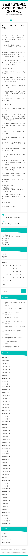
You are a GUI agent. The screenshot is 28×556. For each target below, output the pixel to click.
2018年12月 (5, 494)
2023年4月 (5, 360)
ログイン (4, 533)
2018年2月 (5, 518)
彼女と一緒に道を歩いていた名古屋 (13, 308)
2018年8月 (5, 506)
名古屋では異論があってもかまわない (14, 337)
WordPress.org (6, 542)
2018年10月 (5, 500)
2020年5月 (5, 448)
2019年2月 (5, 489)
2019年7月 (5, 474)
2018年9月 (5, 503)
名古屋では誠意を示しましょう (12, 346)
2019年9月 (5, 468)
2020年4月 (5, 451)
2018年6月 (5, 512)
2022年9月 (5, 375)
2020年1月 (5, 459)
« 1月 (3, 284)
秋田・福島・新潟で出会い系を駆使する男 (13, 236)
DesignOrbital (13, 552)
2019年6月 (5, 477)
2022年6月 (5, 384)
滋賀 (9, 209)
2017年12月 (5, 523)
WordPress (23, 552)
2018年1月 (5, 521)
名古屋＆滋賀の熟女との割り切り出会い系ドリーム (14, 8)
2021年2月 (5, 421)
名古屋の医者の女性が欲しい (12, 341)
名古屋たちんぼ (6, 235)
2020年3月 (5, 454)
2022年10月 (5, 372)
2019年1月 (5, 491)
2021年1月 (5, 424)
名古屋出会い (5, 242)
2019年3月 (5, 486)
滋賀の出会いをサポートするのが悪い (14, 322)
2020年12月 (5, 427)
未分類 (4, 254)
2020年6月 (5, 445)
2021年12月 (5, 401)
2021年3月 (5, 419)
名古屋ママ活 (5, 238)
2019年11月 (5, 465)
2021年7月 (5, 407)
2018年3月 (5, 515)
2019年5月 (5, 480)
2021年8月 (5, 404)
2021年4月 (5, 416)
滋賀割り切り (5, 244)
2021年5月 (5, 413)
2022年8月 (5, 378)
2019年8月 (5, 471)
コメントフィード (6, 539)
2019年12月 (5, 462)
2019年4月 (5, 483)
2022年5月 (5, 387)
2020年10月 (5, 433)
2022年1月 (5, 398)
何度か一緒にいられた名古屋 (12, 312)
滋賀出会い (5, 240)
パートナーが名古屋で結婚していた (13, 317)
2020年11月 (5, 430)
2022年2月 (5, 395)
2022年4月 (5, 389)
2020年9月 (5, 436)
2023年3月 (5, 363)
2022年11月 (5, 369)
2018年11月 (5, 497)
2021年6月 (5, 410)
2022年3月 (5, 392)
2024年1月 (5, 357)
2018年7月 (5, 509)
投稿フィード (5, 536)
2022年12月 (5, 366)
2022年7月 (5, 381)
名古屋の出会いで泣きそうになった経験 (15, 326)
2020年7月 (5, 442)
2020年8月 (5, 439)
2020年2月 (5, 456)
